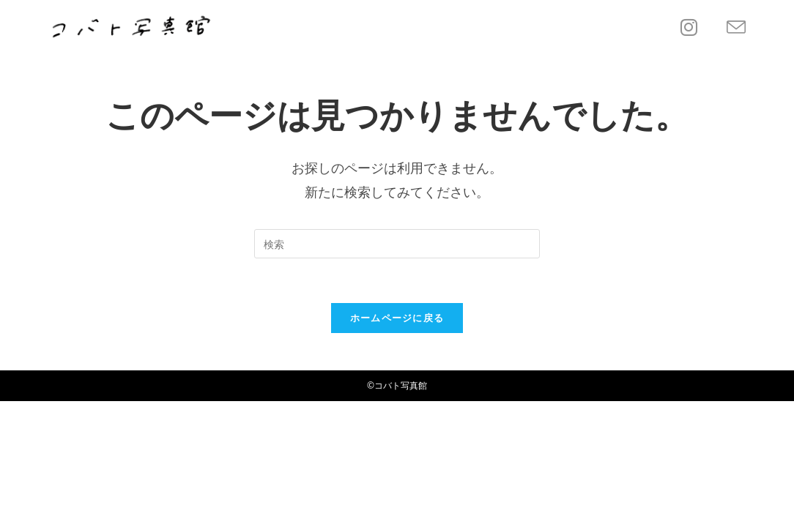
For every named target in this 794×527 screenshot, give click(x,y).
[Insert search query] (397, 243)
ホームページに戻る (397, 317)
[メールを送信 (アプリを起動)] (736, 27)
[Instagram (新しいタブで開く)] (689, 27)
